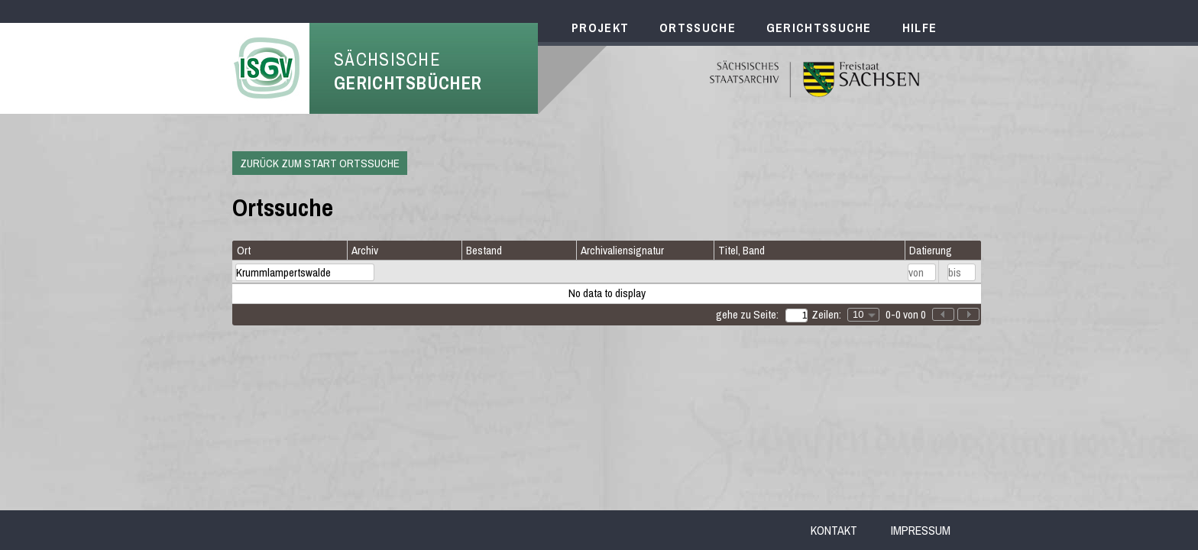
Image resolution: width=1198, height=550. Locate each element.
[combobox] (863, 315)
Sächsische (408, 71)
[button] (968, 314)
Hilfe (919, 27)
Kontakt (834, 530)
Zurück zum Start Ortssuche (320, 163)
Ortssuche (697, 27)
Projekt (600, 27)
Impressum (920, 530)
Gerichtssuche (819, 27)
